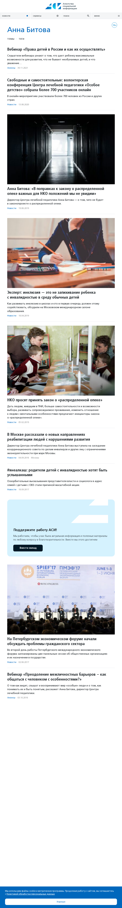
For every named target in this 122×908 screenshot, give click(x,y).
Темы (10, 38)
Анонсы (11, 68)
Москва (35, 457)
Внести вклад (27, 548)
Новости (11, 104)
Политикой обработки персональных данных (31, 894)
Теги (21, 38)
